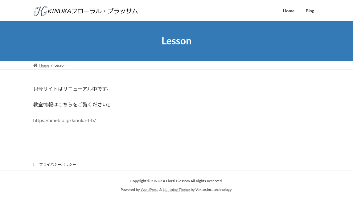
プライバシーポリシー (57, 164)
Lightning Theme (176, 189)
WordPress (149, 189)
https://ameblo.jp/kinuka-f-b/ (64, 120)
